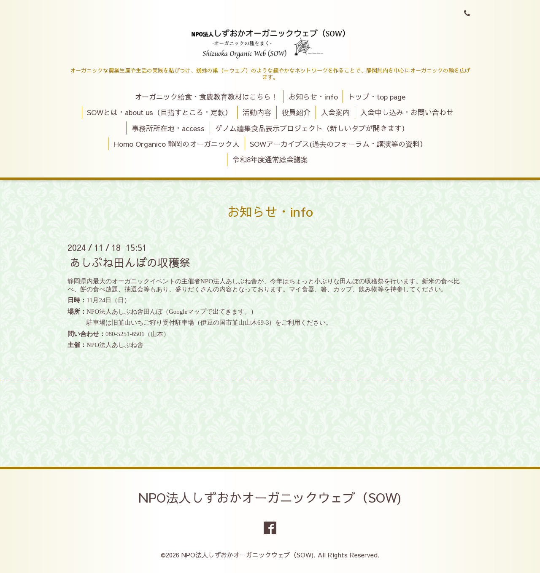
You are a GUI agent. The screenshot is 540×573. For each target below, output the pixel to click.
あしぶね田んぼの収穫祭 (130, 262)
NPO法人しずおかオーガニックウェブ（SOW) (270, 497)
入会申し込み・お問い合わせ (407, 112)
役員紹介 (296, 112)
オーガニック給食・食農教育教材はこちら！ (206, 96)
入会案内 (335, 112)
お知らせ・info (313, 96)
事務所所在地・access (168, 128)
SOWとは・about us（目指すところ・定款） (159, 112)
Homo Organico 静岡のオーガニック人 (176, 144)
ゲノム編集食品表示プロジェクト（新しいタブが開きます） (312, 128)
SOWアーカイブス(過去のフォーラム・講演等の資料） (338, 144)
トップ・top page (376, 96)
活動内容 (257, 112)
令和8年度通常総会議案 (270, 159)
